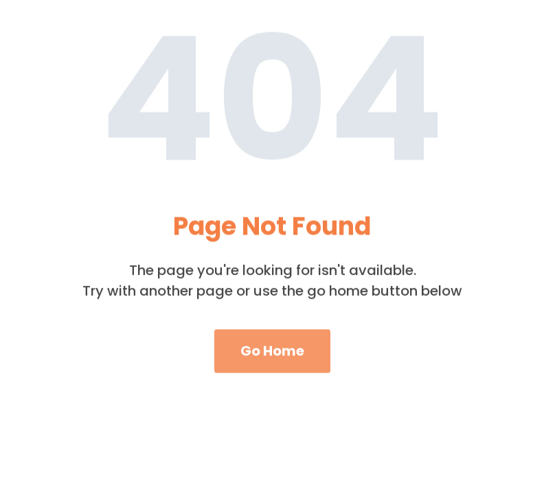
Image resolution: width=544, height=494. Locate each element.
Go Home (272, 356)
